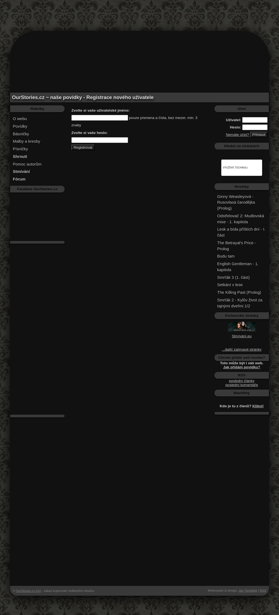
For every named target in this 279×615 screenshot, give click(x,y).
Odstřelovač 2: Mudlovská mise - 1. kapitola (240, 218)
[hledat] (235, 167)
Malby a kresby (26, 141)
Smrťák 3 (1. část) (233, 277)
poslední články (241, 381)
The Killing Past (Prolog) (239, 292)
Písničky (20, 148)
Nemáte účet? (237, 135)
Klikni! (258, 406)
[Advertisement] (139, 12)
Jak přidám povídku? (241, 367)
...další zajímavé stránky (242, 349)
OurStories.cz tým (28, 590)
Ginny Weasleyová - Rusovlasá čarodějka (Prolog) (236, 202)
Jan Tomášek (248, 590)
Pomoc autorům (27, 164)
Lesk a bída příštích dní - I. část (241, 232)
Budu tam (226, 256)
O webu (20, 118)
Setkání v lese (230, 284)
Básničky (21, 133)
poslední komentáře (241, 385)
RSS (263, 590)
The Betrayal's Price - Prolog (236, 245)
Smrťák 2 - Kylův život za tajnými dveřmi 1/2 (239, 303)
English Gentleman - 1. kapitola (238, 266)
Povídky (20, 126)
